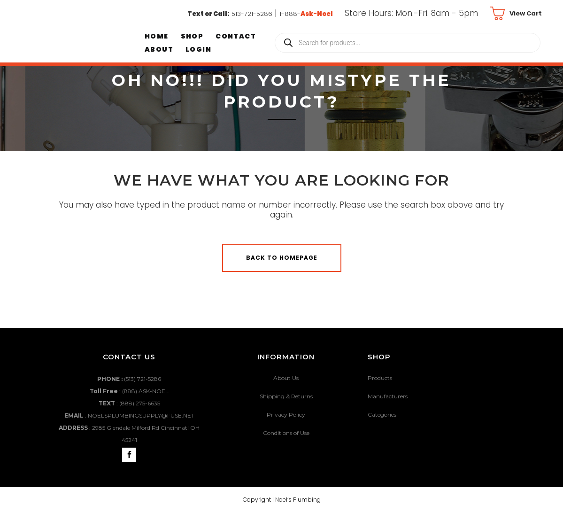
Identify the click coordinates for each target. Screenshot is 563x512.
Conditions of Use (286, 432)
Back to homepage (281, 258)
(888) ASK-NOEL (145, 391)
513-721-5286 (251, 13)
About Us (286, 377)
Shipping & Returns (286, 396)
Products (380, 377)
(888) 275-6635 (139, 403)
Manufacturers (388, 396)
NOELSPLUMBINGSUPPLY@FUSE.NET (141, 415)
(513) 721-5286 (142, 378)
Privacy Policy (286, 414)
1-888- (306, 13)
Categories (382, 414)
